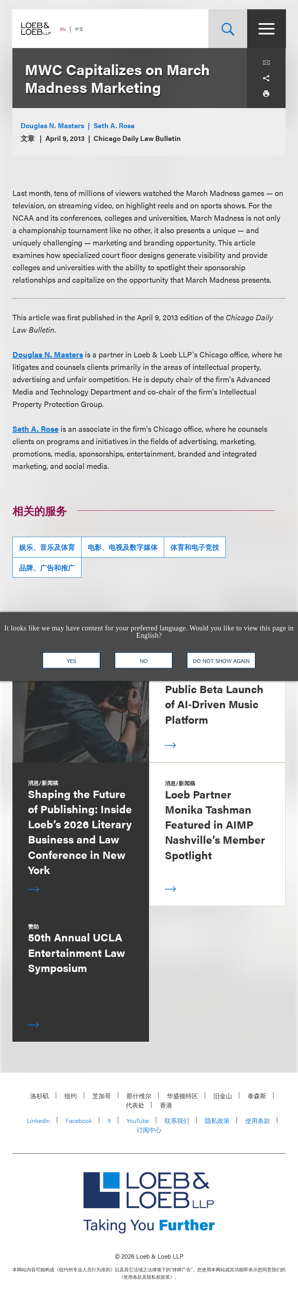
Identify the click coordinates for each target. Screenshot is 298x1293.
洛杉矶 (39, 1095)
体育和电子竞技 (194, 547)
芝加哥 (101, 1095)
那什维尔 (138, 1095)
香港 (166, 1105)
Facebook (79, 1120)
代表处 (135, 1105)
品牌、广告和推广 (47, 567)
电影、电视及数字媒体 (123, 547)
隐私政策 (217, 1120)
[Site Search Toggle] (227, 28)
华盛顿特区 (182, 1095)
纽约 (70, 1095)
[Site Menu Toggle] (266, 28)
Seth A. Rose (114, 125)
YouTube (137, 1120)
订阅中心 (149, 1129)
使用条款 (257, 1120)
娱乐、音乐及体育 (47, 547)
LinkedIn (38, 1120)
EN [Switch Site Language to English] (63, 29)
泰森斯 (257, 1095)
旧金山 (222, 1095)
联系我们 (177, 1120)
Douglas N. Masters (52, 125)
